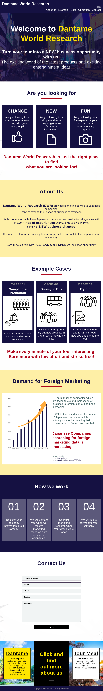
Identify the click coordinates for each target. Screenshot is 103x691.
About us (51, 9)
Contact (96, 9)
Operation (84, 9)
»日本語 (98, 7)
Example (63, 9)
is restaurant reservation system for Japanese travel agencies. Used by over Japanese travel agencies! (17, 663)
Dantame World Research (25, 4)
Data (73, 9)
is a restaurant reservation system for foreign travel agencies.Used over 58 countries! (86, 660)
